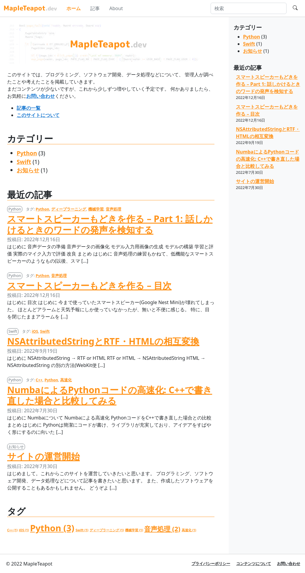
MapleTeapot (30, 8)
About (116, 8)
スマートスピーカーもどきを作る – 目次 (89, 285)
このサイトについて (38, 115)
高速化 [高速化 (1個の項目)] (189, 530)
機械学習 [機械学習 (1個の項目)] (134, 530)
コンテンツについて (253, 563)
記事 (95, 8)
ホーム (73, 8)
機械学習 (96, 209)
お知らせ (28, 170)
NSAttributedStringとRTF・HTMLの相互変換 (103, 341)
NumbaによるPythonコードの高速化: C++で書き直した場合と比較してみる (109, 395)
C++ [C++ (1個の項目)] (12, 530)
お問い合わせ (40, 96)
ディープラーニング (68, 209)
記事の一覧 (29, 108)
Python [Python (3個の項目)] (52, 528)
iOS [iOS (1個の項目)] (24, 530)
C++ (39, 379)
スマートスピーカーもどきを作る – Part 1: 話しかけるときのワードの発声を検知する (110, 224)
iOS (35, 331)
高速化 (66, 379)
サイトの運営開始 (43, 456)
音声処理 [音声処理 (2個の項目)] (162, 528)
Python (27, 153)
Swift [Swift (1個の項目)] (82, 530)
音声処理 (113, 209)
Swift (24, 162)
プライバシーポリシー (211, 563)
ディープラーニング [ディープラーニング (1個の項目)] (107, 530)
